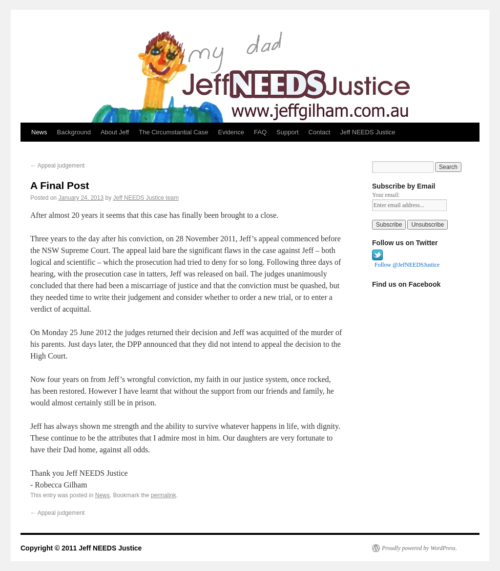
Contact (320, 132)
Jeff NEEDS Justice (367, 132)
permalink (163, 495)
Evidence (231, 132)
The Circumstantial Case (173, 132)
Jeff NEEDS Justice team (146, 197)
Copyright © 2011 (50, 548)
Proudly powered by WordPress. (419, 548)
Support (287, 132)
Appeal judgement (57, 165)
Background (74, 132)
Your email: (385, 194)
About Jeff (115, 132)
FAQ (260, 132)
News (39, 132)
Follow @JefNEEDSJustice (407, 264)
